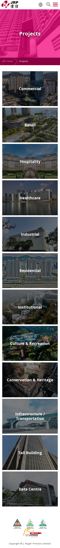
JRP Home (7, 61)
